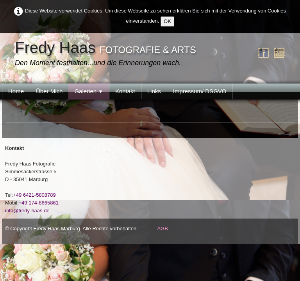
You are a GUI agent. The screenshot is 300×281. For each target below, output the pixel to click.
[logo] (107, 54)
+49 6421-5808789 (34, 195)
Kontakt (125, 91)
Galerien (88, 91)
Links (154, 91)
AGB (162, 228)
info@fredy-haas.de (27, 210)
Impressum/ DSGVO (200, 91)
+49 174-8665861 (39, 203)
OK (167, 21)
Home (16, 91)
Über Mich (49, 91)
